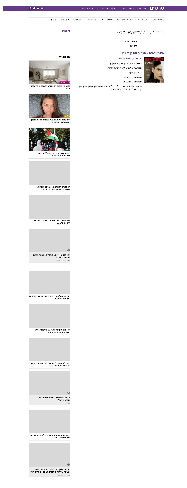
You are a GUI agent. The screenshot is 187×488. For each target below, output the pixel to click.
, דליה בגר (112, 89)
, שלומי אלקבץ (114, 63)
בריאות (92, 3)
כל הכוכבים (104, 9)
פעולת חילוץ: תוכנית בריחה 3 (113, 20)
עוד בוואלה (62, 57)
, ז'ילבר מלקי (113, 86)
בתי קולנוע (93, 9)
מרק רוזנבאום (126, 81)
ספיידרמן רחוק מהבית (90, 20)
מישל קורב (126, 77)
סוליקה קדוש (125, 86)
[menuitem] (141, 2)
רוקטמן (51, 20)
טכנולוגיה (72, 3)
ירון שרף (130, 72)
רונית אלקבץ (127, 63)
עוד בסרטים (82, 9)
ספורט (133, 3)
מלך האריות (61, 20)
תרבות (124, 3)
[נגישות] (4, 3)
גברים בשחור (74, 20)
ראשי (142, 9)
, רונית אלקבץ (110, 68)
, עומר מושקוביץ (99, 86)
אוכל (100, 3)
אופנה (61, 3)
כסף (108, 3)
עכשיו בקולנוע (132, 9)
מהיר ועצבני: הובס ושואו (136, 20)
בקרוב (122, 9)
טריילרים (114, 9)
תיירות (82, 3)
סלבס (115, 3)
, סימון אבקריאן (84, 86)
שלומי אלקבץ (124, 68)
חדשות (143, 3)
